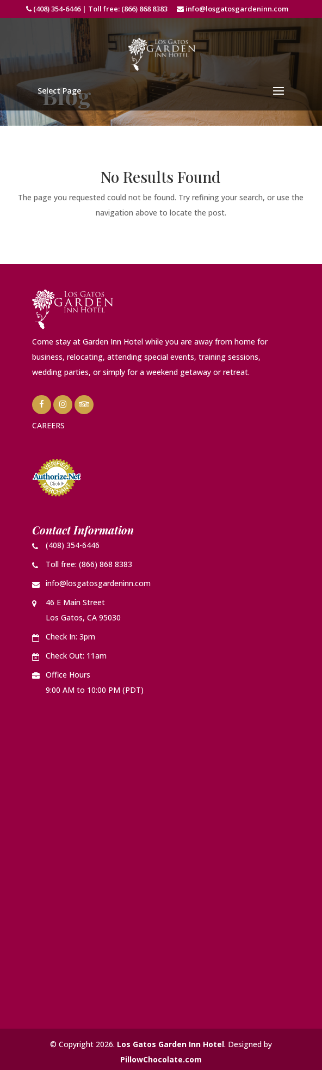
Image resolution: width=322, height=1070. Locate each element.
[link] (162, 53)
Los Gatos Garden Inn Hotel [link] (170, 1044)
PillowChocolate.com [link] (161, 1059)
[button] (161, 91)
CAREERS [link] (48, 425)
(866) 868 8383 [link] (144, 9)
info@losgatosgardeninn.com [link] (236, 9)
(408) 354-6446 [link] (57, 9)
